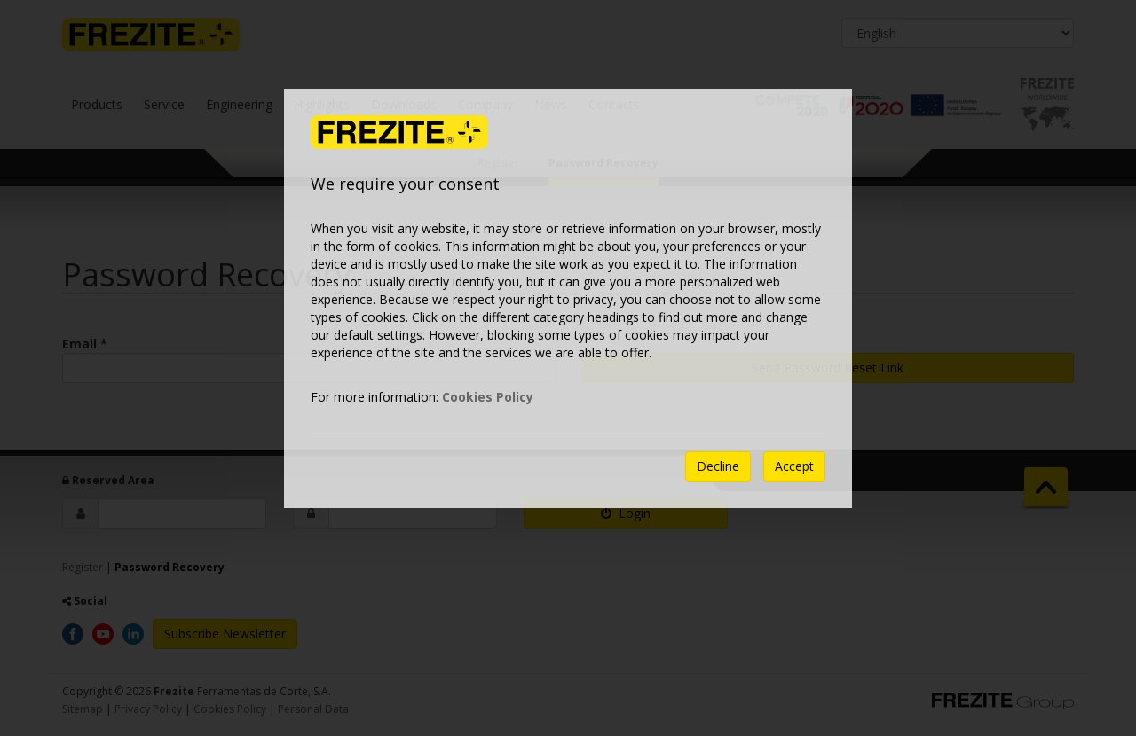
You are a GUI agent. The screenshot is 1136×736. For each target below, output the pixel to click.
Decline (718, 466)
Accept (794, 466)
